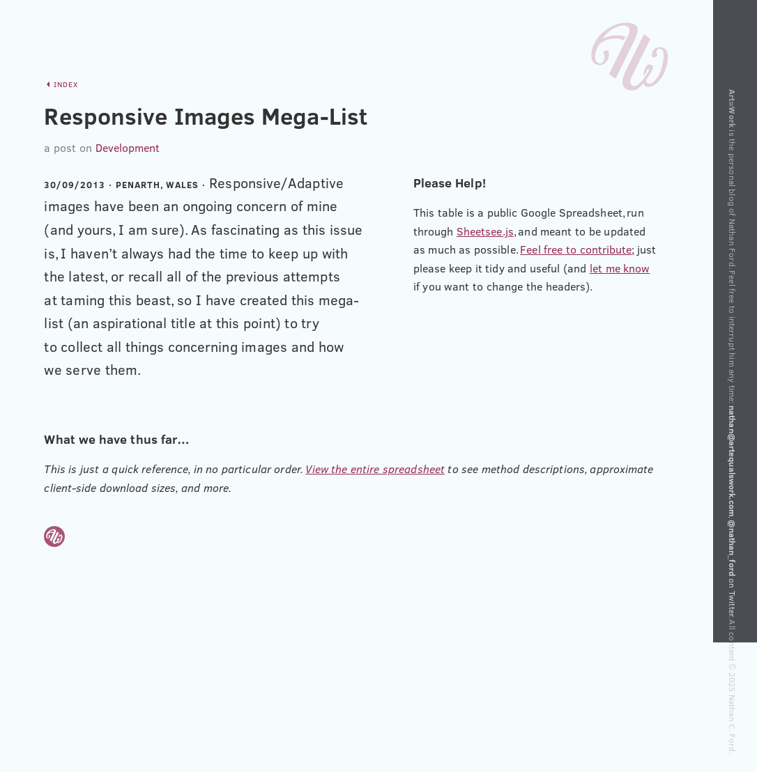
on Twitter (732, 568)
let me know (620, 268)
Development (127, 147)
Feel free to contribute (576, 249)
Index (66, 84)
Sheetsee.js (485, 231)
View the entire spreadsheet (375, 469)
